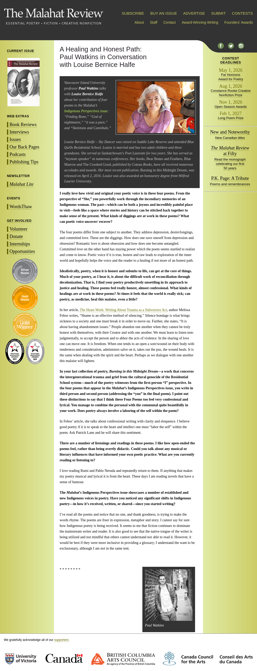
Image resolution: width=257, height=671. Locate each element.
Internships (20, 243)
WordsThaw (21, 206)
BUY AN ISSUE (163, 13)
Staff (153, 22)
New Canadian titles (230, 138)
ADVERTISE (194, 13)
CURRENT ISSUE (20, 51)
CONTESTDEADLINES (230, 60)
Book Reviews (23, 124)
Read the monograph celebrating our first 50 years (230, 163)
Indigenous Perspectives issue (85, 111)
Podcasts (18, 154)
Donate (16, 236)
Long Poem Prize (231, 118)
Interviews (19, 132)
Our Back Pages (24, 146)
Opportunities (22, 251)
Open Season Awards (231, 107)
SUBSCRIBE (133, 13)
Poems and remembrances (230, 184)
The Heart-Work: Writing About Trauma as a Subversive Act (123, 310)
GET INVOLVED (19, 221)
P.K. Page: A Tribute (230, 178)
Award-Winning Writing (200, 22)
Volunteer (18, 229)
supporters (61, 640)
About (139, 22)
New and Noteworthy (230, 132)
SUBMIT (218, 13)
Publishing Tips (24, 161)
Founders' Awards (238, 22)
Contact (169, 22)
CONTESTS (242, 13)
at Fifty (230, 150)
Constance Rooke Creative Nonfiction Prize (231, 93)
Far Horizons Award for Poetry (230, 77)
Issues (15, 139)
